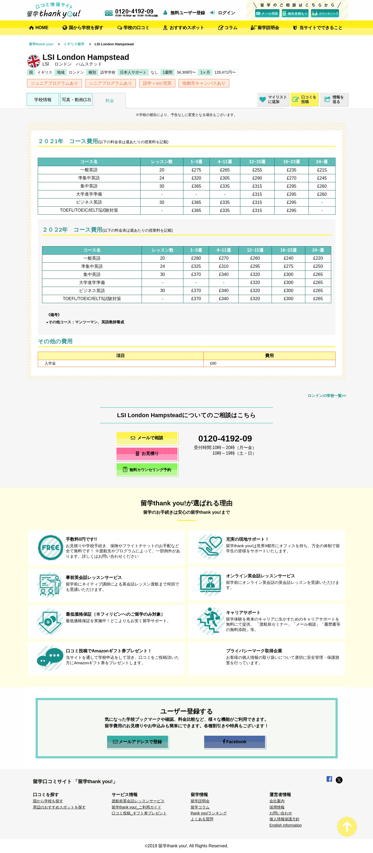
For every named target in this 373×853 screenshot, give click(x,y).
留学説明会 (268, 27)
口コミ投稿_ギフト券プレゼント (139, 813)
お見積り (147, 453)
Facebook (235, 741)
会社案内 (277, 801)
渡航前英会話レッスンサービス (138, 801)
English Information (285, 825)
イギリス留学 (73, 44)
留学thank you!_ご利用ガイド (136, 807)
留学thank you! (41, 44)
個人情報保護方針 (284, 819)
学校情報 (43, 99)
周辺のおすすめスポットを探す (59, 807)
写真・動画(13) (76, 99)
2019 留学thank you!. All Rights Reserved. (188, 846)
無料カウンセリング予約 (147, 469)
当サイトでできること (321, 27)
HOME (42, 27)
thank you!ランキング (209, 813)
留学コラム (200, 807)
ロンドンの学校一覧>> (327, 395)
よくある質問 (202, 819)
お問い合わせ (280, 813)
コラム (230, 27)
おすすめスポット (187, 27)
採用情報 (277, 807)
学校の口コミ (136, 27)
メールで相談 (147, 438)
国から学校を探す (86, 27)
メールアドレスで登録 (137, 741)
